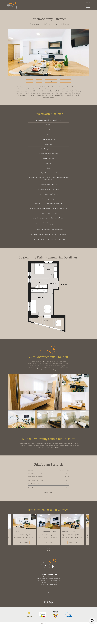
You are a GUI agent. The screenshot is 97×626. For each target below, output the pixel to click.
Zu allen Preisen (48, 492)
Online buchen (65, 81)
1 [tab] (46, 73)
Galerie (29, 81)
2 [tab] (48, 73)
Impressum (53, 623)
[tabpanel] (48, 52)
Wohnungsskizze (51, 81)
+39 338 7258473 (48, 576)
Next (49, 550)
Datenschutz (44, 623)
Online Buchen (48, 593)
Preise (38, 81)
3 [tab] (50, 73)
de (87, 3)
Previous (47, 550)
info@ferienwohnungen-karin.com (48, 579)
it (89, 3)
